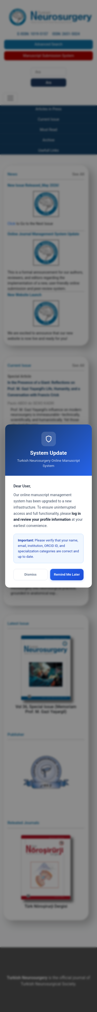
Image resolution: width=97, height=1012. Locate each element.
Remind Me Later (67, 574)
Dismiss (30, 574)
